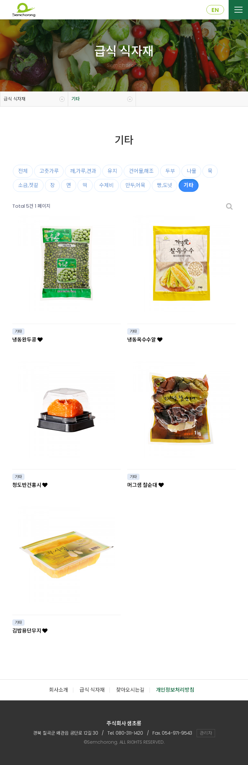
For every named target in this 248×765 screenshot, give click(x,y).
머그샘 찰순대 (145, 485)
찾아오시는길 (130, 690)
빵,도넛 (164, 185)
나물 (191, 171)
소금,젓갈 (28, 185)
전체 (23, 171)
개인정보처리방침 (175, 690)
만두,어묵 (135, 185)
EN (215, 10)
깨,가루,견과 (83, 171)
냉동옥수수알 (144, 339)
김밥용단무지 (29, 630)
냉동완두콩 (27, 339)
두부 (170, 171)
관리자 (206, 733)
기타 (75, 99)
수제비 (106, 185)
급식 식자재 (15, 99)
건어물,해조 (141, 171)
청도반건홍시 (29, 485)
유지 (112, 171)
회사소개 (58, 690)
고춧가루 (48, 171)
